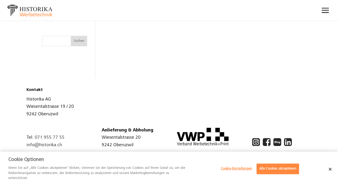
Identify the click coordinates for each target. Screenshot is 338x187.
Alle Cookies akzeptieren (277, 168)
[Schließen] (330, 169)
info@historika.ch (44, 145)
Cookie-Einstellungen (236, 168)
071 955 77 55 (50, 137)
